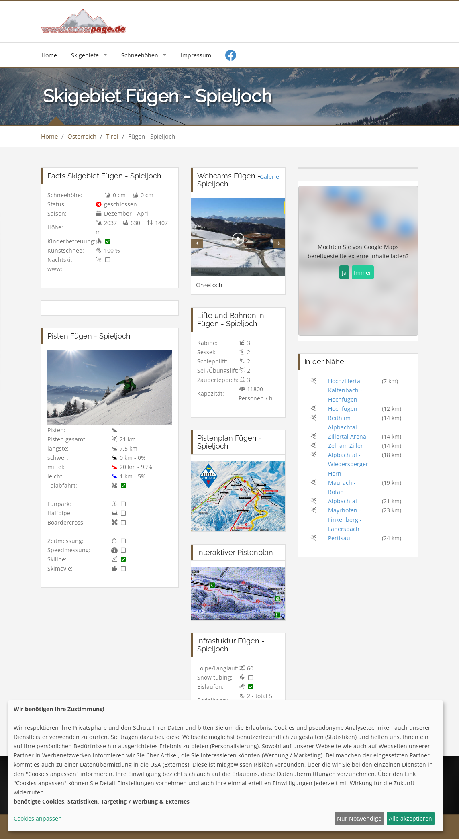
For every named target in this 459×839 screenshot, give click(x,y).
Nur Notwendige (359, 818)
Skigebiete (85, 55)
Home (49, 55)
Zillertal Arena (347, 436)
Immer (362, 272)
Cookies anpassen (38, 818)
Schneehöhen (139, 55)
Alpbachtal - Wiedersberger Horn (348, 464)
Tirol (112, 136)
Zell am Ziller (345, 445)
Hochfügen (342, 408)
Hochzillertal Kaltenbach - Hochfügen (345, 390)
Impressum (196, 55)
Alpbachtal (342, 501)
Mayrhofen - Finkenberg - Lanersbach (345, 519)
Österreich (81, 136)
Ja (344, 272)
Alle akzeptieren (410, 818)
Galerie (269, 176)
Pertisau (339, 538)
